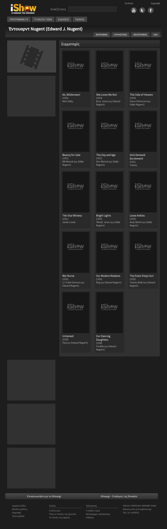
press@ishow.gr (144, 509)
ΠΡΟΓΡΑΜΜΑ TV (19, 19)
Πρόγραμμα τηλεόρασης (98, 514)
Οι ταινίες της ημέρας (59, 517)
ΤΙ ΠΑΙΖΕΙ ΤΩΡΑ (43, 19)
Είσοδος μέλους (19, 509)
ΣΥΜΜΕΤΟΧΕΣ (120, 34)
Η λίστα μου (55, 510)
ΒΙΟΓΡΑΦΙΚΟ (101, 34)
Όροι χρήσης (18, 516)
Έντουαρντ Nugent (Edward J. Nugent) (46, 29)
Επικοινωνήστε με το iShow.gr (44, 496)
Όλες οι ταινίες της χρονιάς (62, 514)
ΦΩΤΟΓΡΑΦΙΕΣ (140, 34)
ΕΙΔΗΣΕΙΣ (63, 19)
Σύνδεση (129, 3)
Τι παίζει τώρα (93, 510)
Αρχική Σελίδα (19, 505)
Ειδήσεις (90, 517)
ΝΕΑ (156, 34)
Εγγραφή (155, 3)
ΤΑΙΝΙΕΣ (79, 19)
